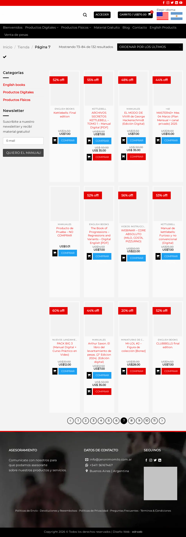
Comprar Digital (67, 141)
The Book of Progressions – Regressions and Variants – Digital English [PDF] (99, 235)
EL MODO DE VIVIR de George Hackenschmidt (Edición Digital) (133, 118)
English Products (163, 27)
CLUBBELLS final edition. (168, 345)
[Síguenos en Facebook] (163, 3)
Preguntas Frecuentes (124, 510)
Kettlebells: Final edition (65, 114)
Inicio (7, 47)
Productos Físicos (76, 28)
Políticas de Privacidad (93, 510)
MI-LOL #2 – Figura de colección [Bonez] (134, 347)
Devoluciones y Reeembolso (58, 510)
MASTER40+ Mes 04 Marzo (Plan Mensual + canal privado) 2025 (167, 118)
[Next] (162, 420)
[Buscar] (85, 15)
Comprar (171, 371)
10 (146, 420)
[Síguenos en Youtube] (180, 3)
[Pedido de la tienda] (150, 47)
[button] (135, 15)
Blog (126, 27)
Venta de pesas (16, 35)
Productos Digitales (41, 28)
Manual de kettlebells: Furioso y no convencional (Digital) (168, 235)
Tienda (24, 47)
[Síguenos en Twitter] (172, 3)
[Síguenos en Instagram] (167, 3)
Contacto (139, 27)
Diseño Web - (127, 531)
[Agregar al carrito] (55, 140)
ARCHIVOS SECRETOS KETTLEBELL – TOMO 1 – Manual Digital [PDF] (99, 120)
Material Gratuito (107, 27)
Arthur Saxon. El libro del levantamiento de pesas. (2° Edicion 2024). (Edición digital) (99, 353)
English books (14, 85)
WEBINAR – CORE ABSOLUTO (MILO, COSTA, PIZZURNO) (133, 236)
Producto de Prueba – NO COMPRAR (64, 231)
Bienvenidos (12, 27)
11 (154, 420)
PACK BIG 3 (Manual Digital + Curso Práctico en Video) (65, 349)
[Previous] (70, 420)
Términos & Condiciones (155, 510)
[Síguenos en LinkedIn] (176, 3)
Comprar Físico (102, 157)
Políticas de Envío (26, 510)
